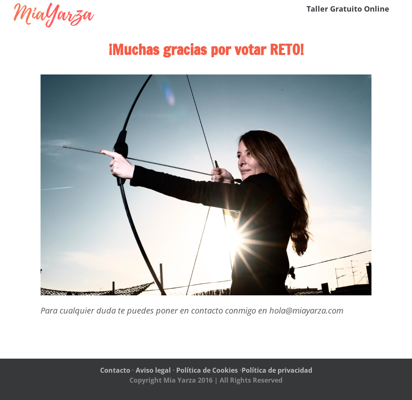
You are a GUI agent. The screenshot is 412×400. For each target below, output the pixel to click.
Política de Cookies (207, 370)
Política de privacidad (277, 370)
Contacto (115, 370)
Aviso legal (153, 370)
